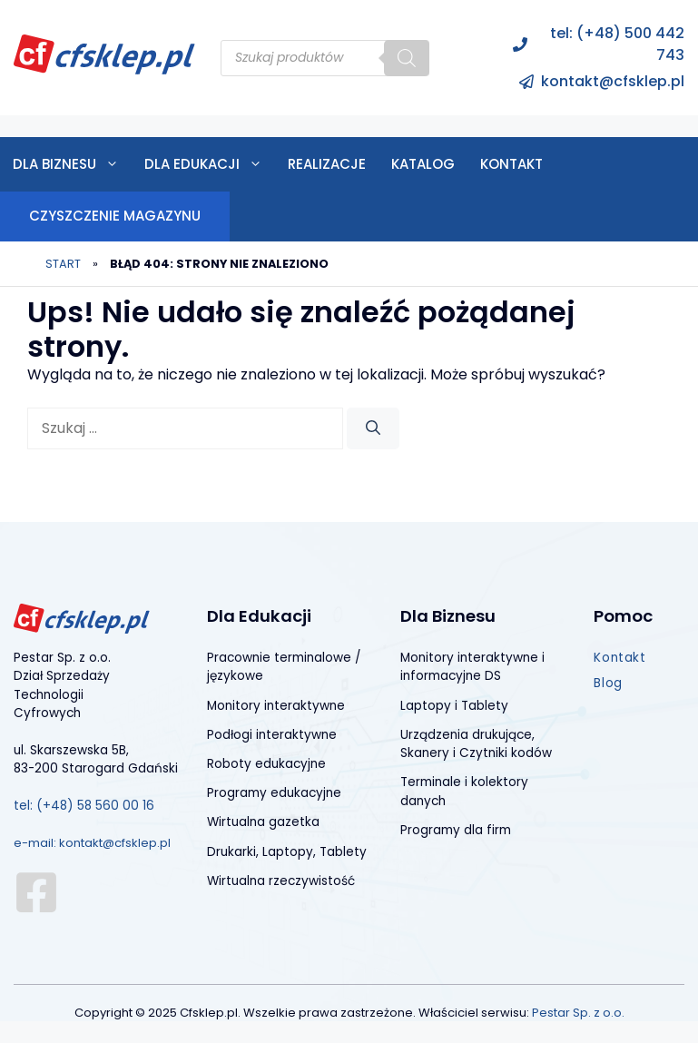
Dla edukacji (209, 164)
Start (63, 263)
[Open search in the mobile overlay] (325, 58)
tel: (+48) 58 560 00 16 (84, 805)
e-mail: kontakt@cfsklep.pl (92, 842)
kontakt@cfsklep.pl (612, 81)
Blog (608, 683)
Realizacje (327, 163)
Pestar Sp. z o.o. (578, 1012)
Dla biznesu (72, 164)
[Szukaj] (373, 428)
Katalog (423, 163)
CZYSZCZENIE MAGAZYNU (115, 215)
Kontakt (511, 163)
